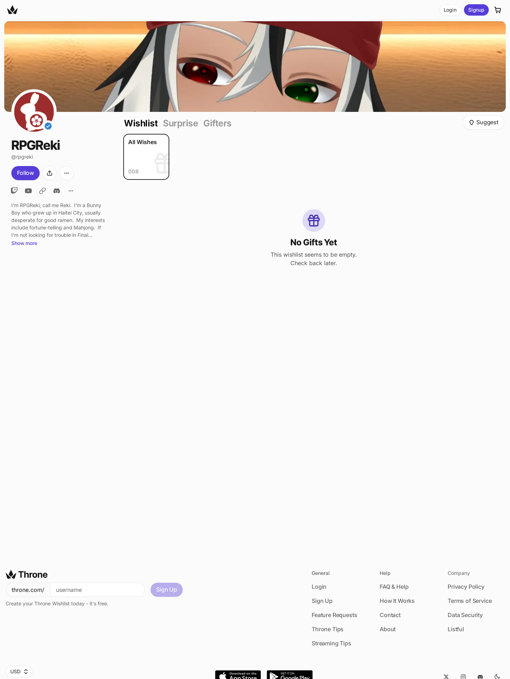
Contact (390, 614)
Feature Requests (334, 614)
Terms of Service (470, 600)
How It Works (397, 600)
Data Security (465, 614)
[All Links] (71, 191)
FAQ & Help (394, 586)
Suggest (483, 122)
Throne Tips (328, 629)
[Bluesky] (42, 190)
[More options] (67, 173)
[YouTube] (28, 190)
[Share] (49, 173)
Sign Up (166, 589)
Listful (456, 629)
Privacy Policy (466, 586)
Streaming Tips (331, 643)
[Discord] (57, 190)
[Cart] (498, 10)
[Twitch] (14, 190)
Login (450, 10)
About (388, 629)
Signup (476, 10)
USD (19, 671)
